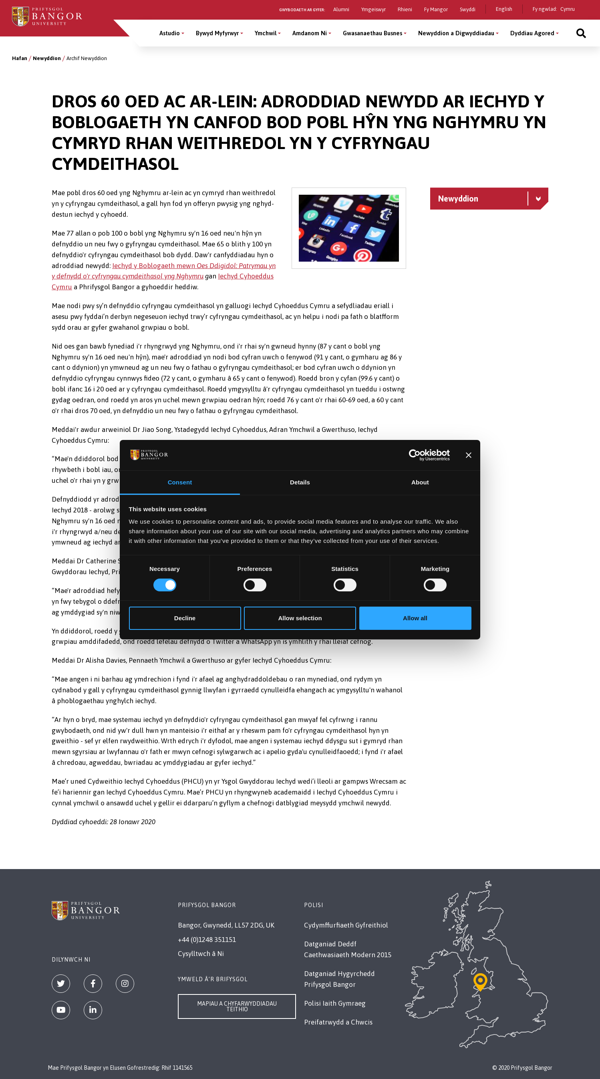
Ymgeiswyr (373, 9)
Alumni (341, 9)
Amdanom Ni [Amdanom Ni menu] (309, 33)
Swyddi (467, 9)
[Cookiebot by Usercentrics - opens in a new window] (415, 455)
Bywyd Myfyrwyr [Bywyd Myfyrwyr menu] (217, 33)
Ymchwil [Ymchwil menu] (265, 33)
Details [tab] (300, 482)
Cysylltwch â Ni (201, 954)
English (504, 9)
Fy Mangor (436, 9)
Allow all (415, 618)
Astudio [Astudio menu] (169, 33)
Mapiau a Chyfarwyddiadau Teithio (237, 1006)
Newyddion (47, 58)
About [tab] (420, 482)
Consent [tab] (180, 482)
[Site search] (581, 33)
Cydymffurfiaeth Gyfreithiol (346, 925)
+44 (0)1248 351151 (207, 940)
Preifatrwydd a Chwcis (338, 1022)
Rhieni (405, 9)
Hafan (19, 58)
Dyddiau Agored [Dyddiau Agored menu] (532, 33)
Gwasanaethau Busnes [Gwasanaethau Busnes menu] (372, 33)
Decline (184, 618)
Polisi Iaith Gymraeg (335, 1003)
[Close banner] (468, 455)
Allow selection (300, 618)
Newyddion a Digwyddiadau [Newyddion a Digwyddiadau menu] (456, 33)
